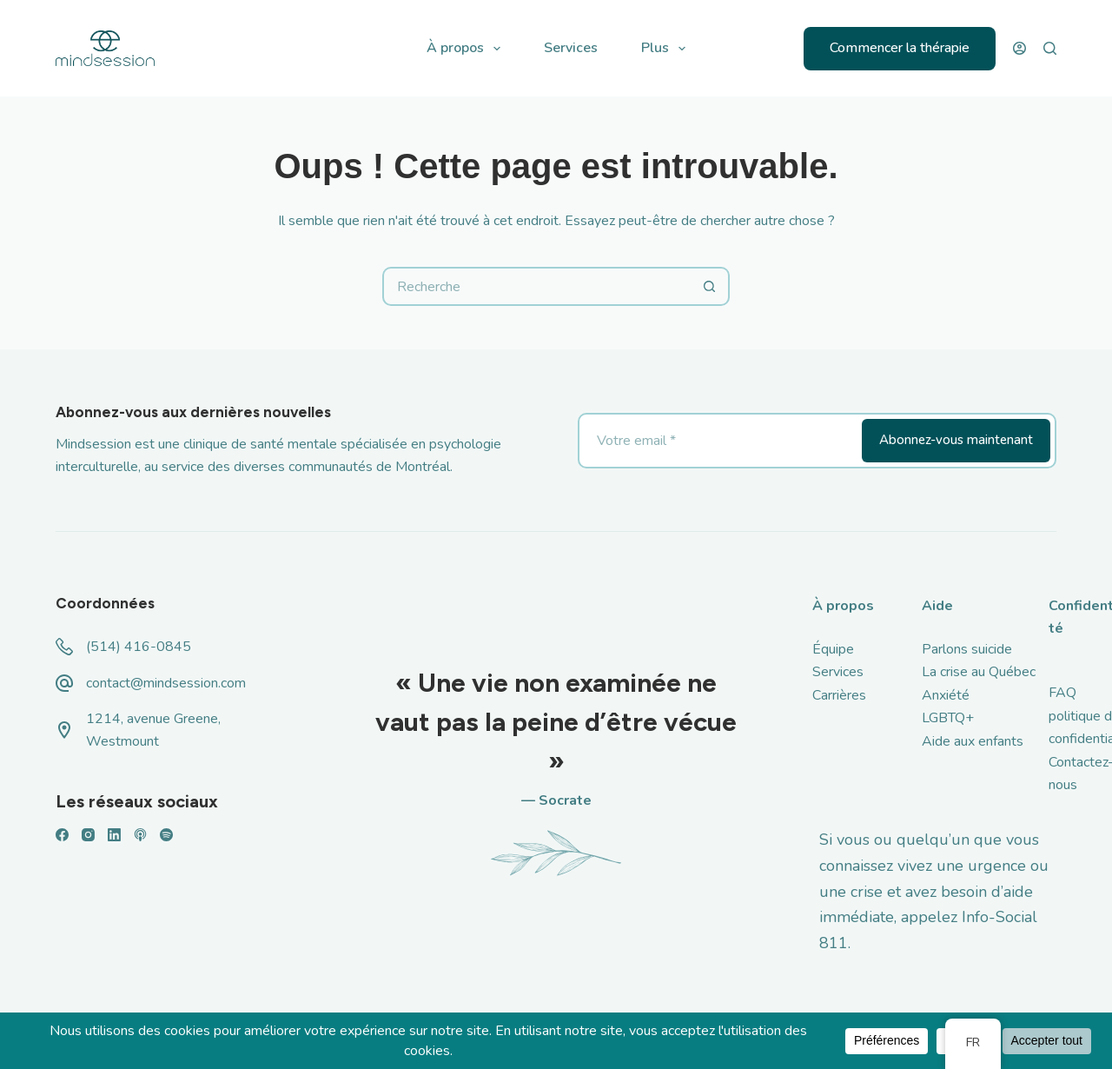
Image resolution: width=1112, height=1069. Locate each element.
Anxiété (946, 695)
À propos (467, 48)
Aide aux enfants (972, 741)
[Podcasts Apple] (140, 834)
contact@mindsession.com (166, 683)
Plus (666, 48)
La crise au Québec (979, 671)
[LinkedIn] (114, 834)
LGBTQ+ (948, 717)
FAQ (1062, 692)
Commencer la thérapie (900, 47)
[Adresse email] (718, 440)
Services (571, 47)
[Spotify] (166, 834)
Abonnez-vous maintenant (956, 439)
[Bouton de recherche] (710, 286)
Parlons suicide (967, 649)
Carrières (839, 695)
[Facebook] (62, 834)
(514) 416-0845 (138, 646)
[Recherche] (1049, 48)
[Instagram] (88, 834)
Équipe (833, 649)
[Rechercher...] (536, 286)
